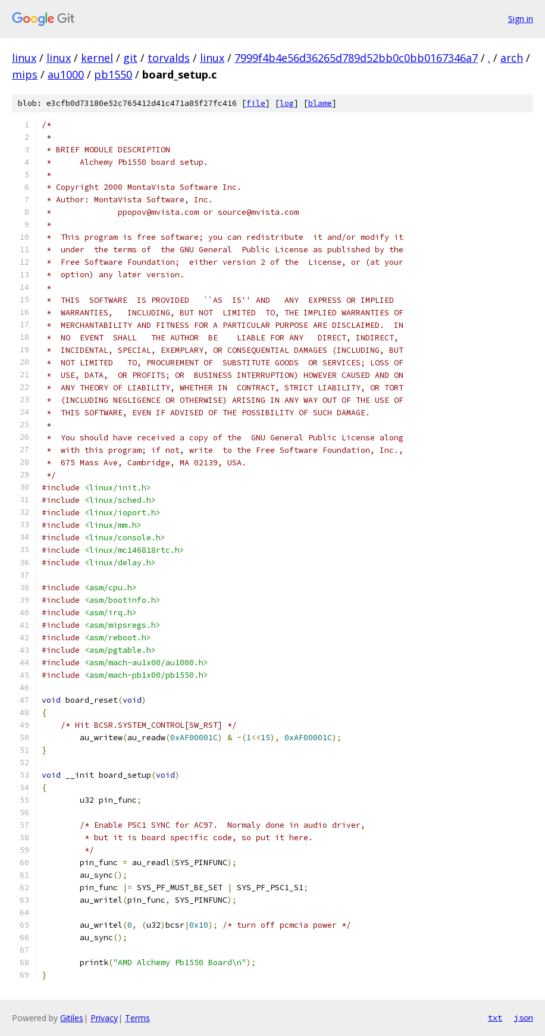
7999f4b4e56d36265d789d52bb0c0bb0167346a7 (356, 58)
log (287, 103)
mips (24, 74)
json (523, 1017)
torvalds (169, 58)
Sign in (520, 18)
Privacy (104, 1018)
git (130, 58)
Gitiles (71, 1018)
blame (320, 103)
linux (24, 58)
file (255, 103)
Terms (137, 1018)
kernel (97, 58)
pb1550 (113, 74)
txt (495, 1017)
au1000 (66, 74)
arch (511, 58)
